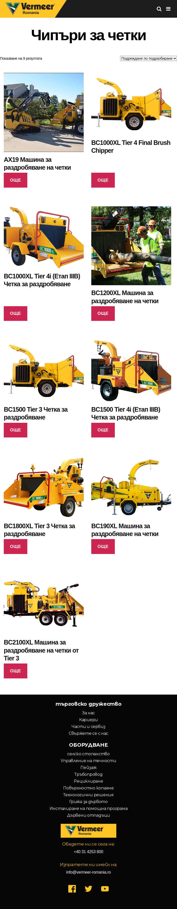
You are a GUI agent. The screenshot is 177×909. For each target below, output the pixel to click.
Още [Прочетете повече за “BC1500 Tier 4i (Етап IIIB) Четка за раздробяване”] (102, 430)
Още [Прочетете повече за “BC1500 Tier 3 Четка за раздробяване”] (15, 430)
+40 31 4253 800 (88, 852)
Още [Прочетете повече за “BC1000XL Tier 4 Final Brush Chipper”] (102, 180)
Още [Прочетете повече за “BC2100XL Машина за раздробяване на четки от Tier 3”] (15, 671)
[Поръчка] (148, 58)
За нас (88, 713)
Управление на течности (88, 760)
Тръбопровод (88, 774)
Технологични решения (88, 794)
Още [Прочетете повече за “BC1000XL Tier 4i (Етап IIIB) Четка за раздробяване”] (15, 313)
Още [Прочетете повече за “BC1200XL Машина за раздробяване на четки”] (102, 313)
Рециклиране (88, 781)
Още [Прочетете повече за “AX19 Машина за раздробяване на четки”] (15, 180)
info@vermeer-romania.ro (88, 872)
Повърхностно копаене (88, 788)
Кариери (88, 719)
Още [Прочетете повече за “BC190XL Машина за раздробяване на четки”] (102, 546)
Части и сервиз (88, 726)
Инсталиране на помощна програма (89, 808)
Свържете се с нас (88, 733)
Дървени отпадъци (88, 815)
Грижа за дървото (88, 801)
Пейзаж (88, 767)
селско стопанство (88, 753)
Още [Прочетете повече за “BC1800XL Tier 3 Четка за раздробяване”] (15, 546)
